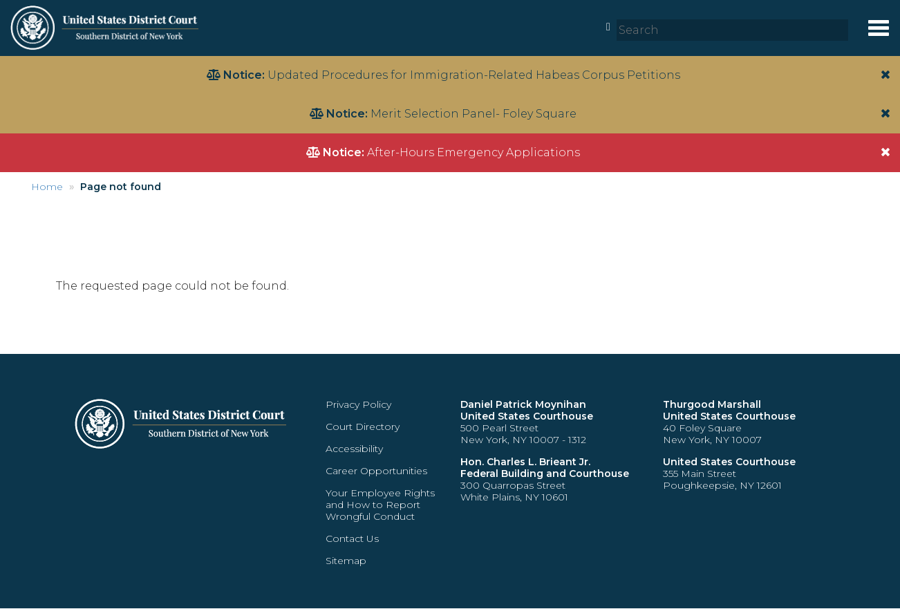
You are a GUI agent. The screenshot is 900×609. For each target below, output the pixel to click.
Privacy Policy (358, 404)
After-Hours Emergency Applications (473, 152)
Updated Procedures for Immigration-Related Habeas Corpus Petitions (474, 75)
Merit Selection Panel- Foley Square (473, 113)
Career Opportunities (376, 471)
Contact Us (352, 538)
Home (47, 186)
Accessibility (354, 448)
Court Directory (363, 426)
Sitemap (346, 560)
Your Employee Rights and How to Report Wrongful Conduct (380, 505)
